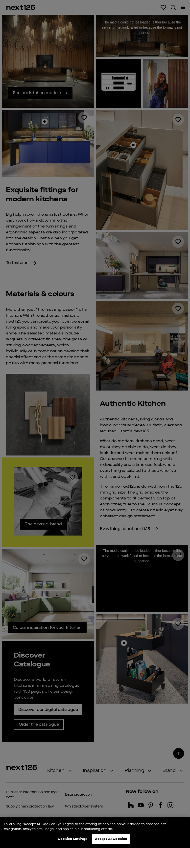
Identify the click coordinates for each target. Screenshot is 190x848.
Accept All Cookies (111, 839)
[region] (95, 832)
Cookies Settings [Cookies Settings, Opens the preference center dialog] (72, 839)
